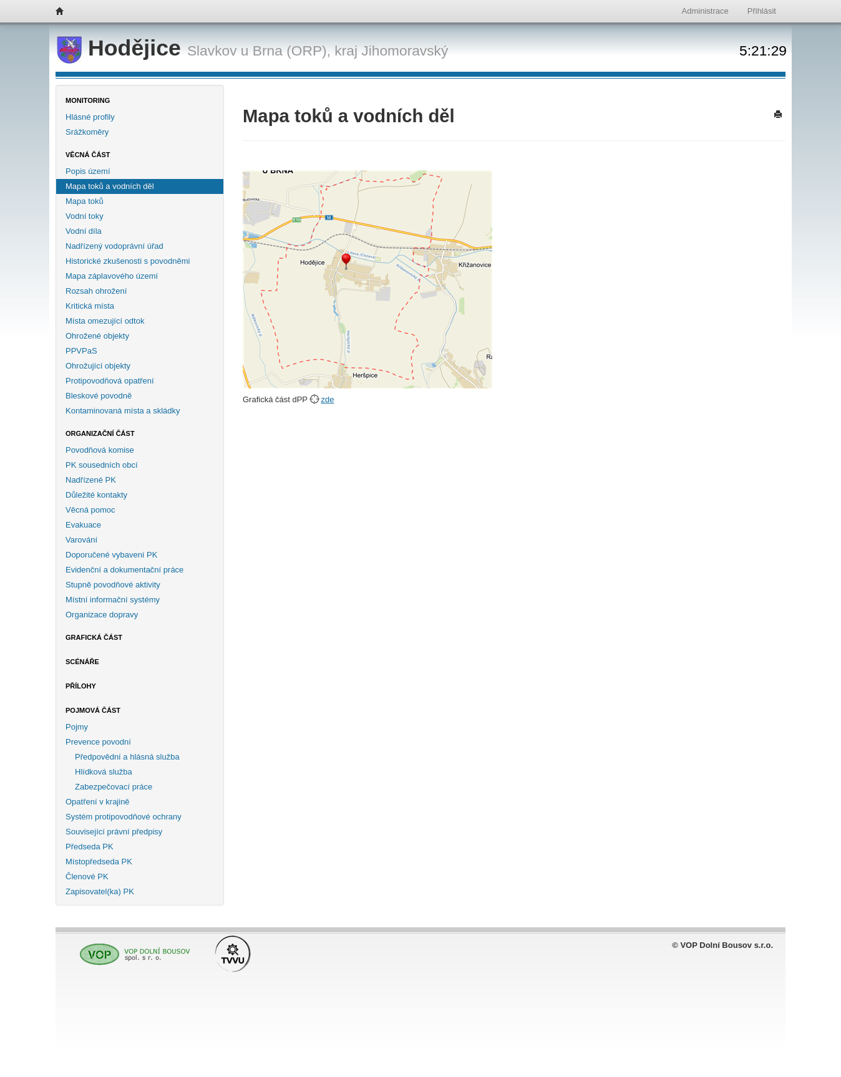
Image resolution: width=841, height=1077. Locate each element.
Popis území (88, 171)
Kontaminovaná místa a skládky (123, 410)
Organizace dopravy (102, 614)
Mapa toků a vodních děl (110, 186)
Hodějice (122, 48)
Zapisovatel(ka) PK (100, 891)
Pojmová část (93, 710)
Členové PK (87, 876)
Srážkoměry (87, 132)
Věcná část (88, 154)
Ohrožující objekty (98, 365)
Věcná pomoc (90, 509)
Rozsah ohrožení (96, 291)
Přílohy (81, 686)
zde (327, 399)
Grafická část (94, 637)
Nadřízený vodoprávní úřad (114, 246)
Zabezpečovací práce (113, 786)
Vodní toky (85, 216)
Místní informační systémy (113, 599)
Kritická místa (90, 306)
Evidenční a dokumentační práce (124, 569)
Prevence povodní (98, 741)
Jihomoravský (404, 50)
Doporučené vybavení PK (111, 554)
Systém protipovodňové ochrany (124, 816)
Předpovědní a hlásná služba (127, 756)
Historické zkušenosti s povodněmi (128, 261)
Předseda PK (90, 846)
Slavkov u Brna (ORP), (259, 50)
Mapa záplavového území (112, 276)
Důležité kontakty (96, 495)
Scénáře (82, 661)
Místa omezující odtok (105, 321)
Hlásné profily (90, 117)
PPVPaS (81, 350)
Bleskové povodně (99, 395)
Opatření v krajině (98, 801)
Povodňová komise (100, 450)
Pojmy (77, 727)
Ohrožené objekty (97, 335)
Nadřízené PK (91, 480)
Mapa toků (85, 201)
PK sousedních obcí (102, 465)
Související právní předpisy (114, 831)
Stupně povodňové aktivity (113, 584)
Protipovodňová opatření (110, 380)
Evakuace (83, 524)
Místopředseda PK (99, 861)
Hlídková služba (103, 771)
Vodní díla (84, 231)
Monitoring (88, 100)
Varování (81, 539)
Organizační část (100, 433)
